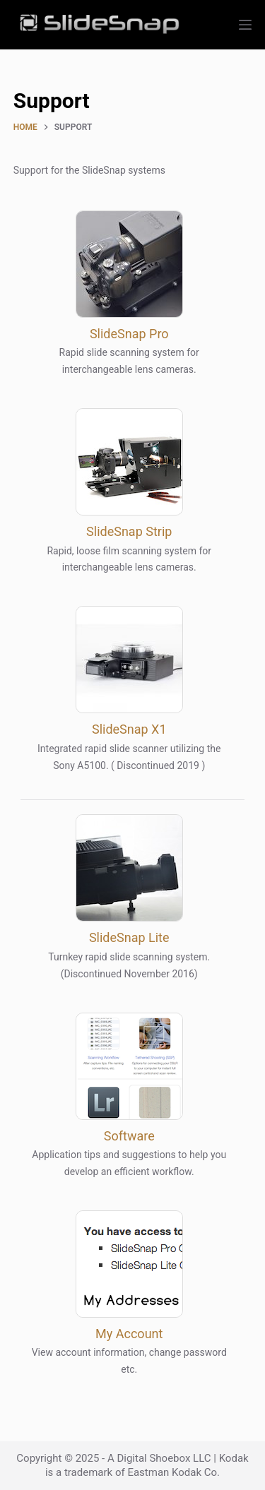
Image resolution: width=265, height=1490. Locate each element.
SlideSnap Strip (129, 531)
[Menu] (245, 24)
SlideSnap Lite (129, 937)
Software (129, 1135)
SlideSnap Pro (129, 333)
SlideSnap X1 (129, 729)
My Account (129, 1333)
